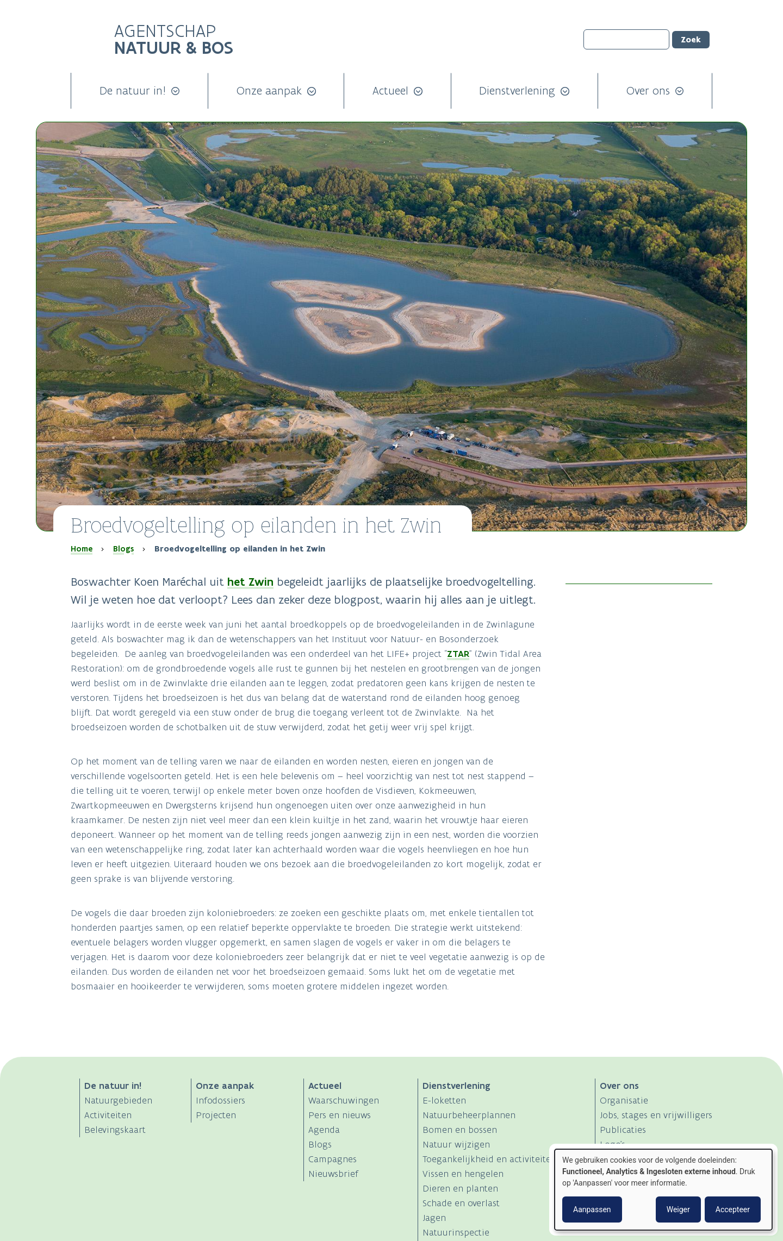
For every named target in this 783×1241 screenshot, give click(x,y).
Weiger (678, 1209)
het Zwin (250, 581)
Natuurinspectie (455, 1232)
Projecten (216, 1115)
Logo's (612, 1144)
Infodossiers (220, 1100)
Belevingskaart (115, 1130)
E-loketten (444, 1100)
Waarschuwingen (343, 1100)
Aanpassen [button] (592, 1209)
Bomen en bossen (459, 1130)
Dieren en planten (460, 1188)
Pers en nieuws (339, 1115)
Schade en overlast (461, 1203)
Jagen (434, 1218)
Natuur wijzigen (456, 1144)
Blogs (123, 548)
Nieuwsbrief (333, 1174)
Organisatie (624, 1100)
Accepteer (733, 1209)
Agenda (324, 1130)
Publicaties (623, 1130)
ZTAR (458, 654)
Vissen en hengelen (463, 1174)
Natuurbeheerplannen (468, 1115)
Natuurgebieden (118, 1100)
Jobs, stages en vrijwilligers (656, 1115)
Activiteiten (108, 1115)
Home (81, 548)
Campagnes (332, 1159)
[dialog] (663, 1189)
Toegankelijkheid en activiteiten (489, 1159)
